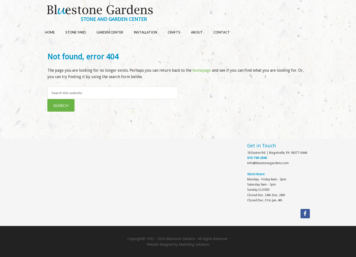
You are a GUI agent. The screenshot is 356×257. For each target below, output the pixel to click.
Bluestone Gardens (183, 10)
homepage (201, 70)
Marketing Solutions (194, 244)
